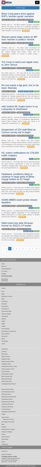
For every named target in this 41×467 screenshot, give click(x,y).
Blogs (3, 294)
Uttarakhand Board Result (8, 411)
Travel (3, 343)
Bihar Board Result (7, 379)
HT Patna (36, 21)
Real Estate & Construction (9, 331)
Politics (31, 21)
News (3, 424)
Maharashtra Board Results (9, 396)
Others (31, 45)
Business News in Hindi (8, 369)
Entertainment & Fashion (8, 429)
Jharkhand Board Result (8, 392)
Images (3, 414)
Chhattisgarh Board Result (9, 384)
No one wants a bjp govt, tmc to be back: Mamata (20, 86)
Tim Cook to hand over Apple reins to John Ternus (20, 63)
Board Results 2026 (7, 376)
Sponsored (4, 336)
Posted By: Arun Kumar (24, 229)
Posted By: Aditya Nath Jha (25, 43)
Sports (3, 338)
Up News (4, 351)
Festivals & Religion (7, 432)
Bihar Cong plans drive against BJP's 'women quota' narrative (18, 15)
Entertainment (5, 309)
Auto (3, 291)
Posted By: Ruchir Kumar (24, 206)
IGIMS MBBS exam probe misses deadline (19, 201)
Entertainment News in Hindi (9, 366)
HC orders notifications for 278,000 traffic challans (20, 154)
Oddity (3, 321)
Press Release (5, 328)
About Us (4, 266)
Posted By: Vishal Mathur (24, 68)
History (3, 434)
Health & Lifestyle (6, 314)
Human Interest (6, 436)
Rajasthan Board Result (8, 401)
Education (4, 304)
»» (7, 252)
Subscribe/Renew (6, 269)
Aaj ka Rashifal (6, 371)
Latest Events (5, 417)
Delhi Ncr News (6, 356)
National (20, 91)
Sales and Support (6, 454)
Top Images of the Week (8, 422)
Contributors (5, 444)
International (5, 316)
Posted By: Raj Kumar (23, 112)
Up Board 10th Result (7, 404)
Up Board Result (6, 409)
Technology (30, 70)
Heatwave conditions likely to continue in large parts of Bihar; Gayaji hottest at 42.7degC (18, 177)
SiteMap (4, 273)
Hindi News (5, 349)
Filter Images (20, 8)
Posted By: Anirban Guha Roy (25, 182)
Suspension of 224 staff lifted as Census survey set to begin (19, 131)
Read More (26, 30)
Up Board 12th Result (7, 406)
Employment (5, 306)
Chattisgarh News (6, 364)
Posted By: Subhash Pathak (25, 20)
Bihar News (5, 354)
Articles (3, 288)
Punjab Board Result (7, 399)
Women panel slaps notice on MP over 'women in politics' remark (19, 38)
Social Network (6, 333)
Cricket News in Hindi (7, 374)
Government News (6, 311)
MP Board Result (6, 394)
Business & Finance (7, 296)
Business (4, 427)
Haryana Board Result (7, 389)
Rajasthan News (6, 359)
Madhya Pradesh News (8, 361)
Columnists (4, 301)
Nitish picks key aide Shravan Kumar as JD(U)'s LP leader (17, 224)
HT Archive (4, 271)
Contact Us (4, 451)
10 (36, 248)
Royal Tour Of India (8, 419)
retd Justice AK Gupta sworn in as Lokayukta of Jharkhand (20, 107)
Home (3, 264)
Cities (31, 91)
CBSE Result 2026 (7, 381)
